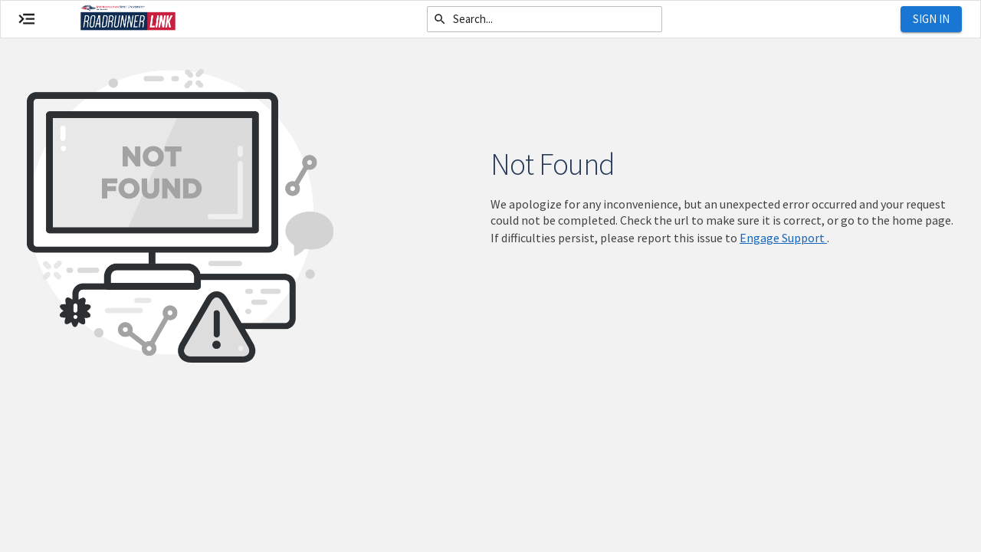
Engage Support (783, 237)
